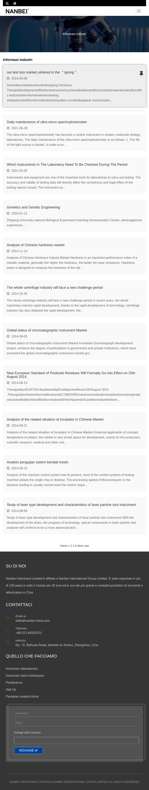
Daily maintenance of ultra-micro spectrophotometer (47, 122)
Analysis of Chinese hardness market (35, 245)
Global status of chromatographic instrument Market (47, 330)
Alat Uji (11, 689)
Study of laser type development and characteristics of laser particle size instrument (71, 505)
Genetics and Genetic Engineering (33, 207)
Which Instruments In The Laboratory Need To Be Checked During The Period (67, 165)
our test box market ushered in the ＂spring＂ (42, 72)
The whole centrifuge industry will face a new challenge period (55, 288)
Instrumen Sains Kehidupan (25, 675)
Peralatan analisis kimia (22, 696)
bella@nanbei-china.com (33, 620)
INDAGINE (26, 750)
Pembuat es (14, 682)
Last (86, 545)
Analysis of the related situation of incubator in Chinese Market (55, 419)
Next (80, 545)
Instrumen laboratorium (22, 668)
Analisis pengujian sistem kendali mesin (37, 462)
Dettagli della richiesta (27, 732)
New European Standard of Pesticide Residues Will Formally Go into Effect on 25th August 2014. (71, 375)
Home (63, 545)
